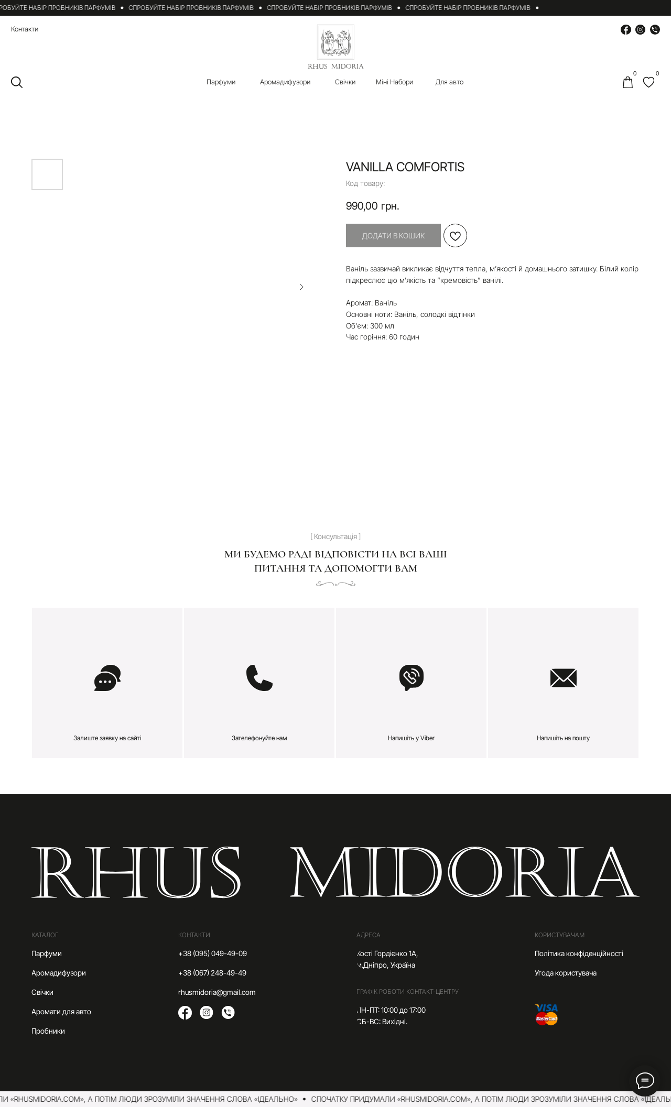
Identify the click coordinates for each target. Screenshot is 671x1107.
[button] (107, 683)
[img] (648, 81)
